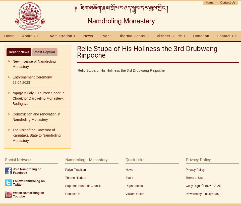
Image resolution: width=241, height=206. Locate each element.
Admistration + (63, 36)
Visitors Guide (135, 194)
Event (106, 36)
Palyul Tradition (75, 170)
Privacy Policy (195, 170)
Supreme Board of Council (83, 186)
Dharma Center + (133, 36)
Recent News (19, 52)
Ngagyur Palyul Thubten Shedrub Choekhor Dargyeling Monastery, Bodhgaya (39, 98)
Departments (134, 186)
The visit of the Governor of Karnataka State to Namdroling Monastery (37, 135)
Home (210, 2)
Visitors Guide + (171, 36)
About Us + (32, 36)
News (88, 36)
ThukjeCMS (211, 194)
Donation (201, 36)
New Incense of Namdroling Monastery (34, 64)
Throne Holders (75, 178)
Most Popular (45, 52)
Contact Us (227, 2)
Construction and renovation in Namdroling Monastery (36, 116)
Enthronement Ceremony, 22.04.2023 (32, 80)
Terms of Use (195, 178)
